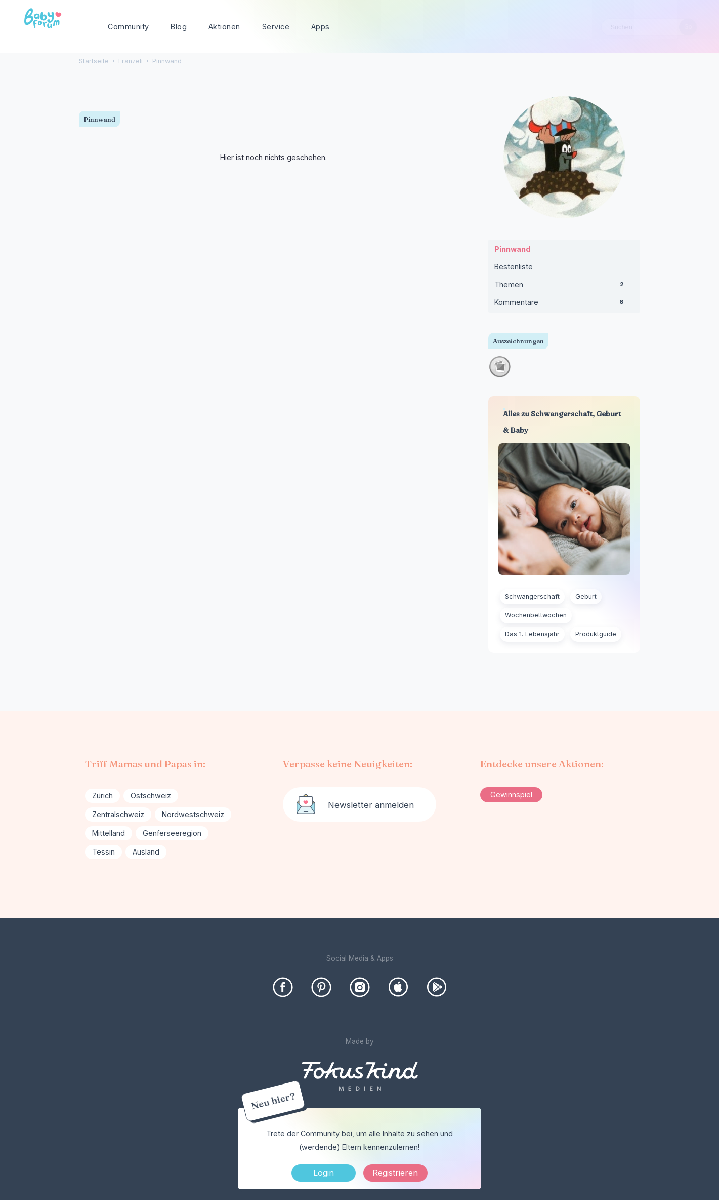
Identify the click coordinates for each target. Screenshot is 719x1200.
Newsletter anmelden (371, 805)
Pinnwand (512, 249)
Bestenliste (513, 266)
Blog (179, 26)
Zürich (102, 795)
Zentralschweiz (118, 814)
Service (276, 26)
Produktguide (595, 634)
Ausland (146, 851)
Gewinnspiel (511, 794)
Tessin (103, 851)
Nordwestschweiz (193, 814)
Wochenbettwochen (536, 615)
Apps (320, 26)
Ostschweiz (151, 795)
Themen (564, 287)
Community (128, 26)
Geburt (586, 596)
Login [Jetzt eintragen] (323, 1173)
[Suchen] (688, 27)
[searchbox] (649, 27)
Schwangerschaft (532, 596)
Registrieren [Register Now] (395, 1173)
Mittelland (108, 833)
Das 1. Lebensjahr (532, 634)
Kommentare (564, 304)
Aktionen (224, 26)
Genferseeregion (172, 833)
